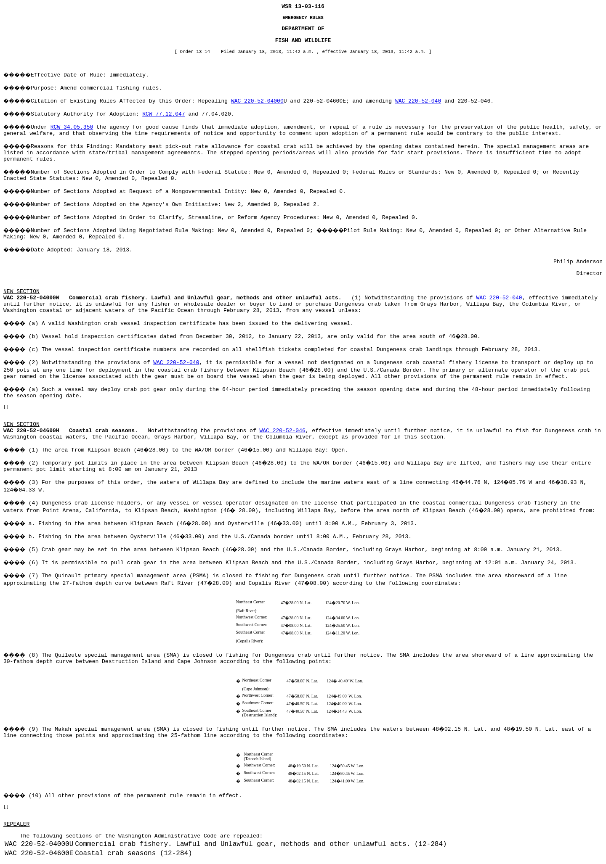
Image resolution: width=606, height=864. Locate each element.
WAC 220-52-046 (283, 431)
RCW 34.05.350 (71, 127)
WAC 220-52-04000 (257, 101)
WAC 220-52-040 (418, 101)
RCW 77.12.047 (163, 114)
